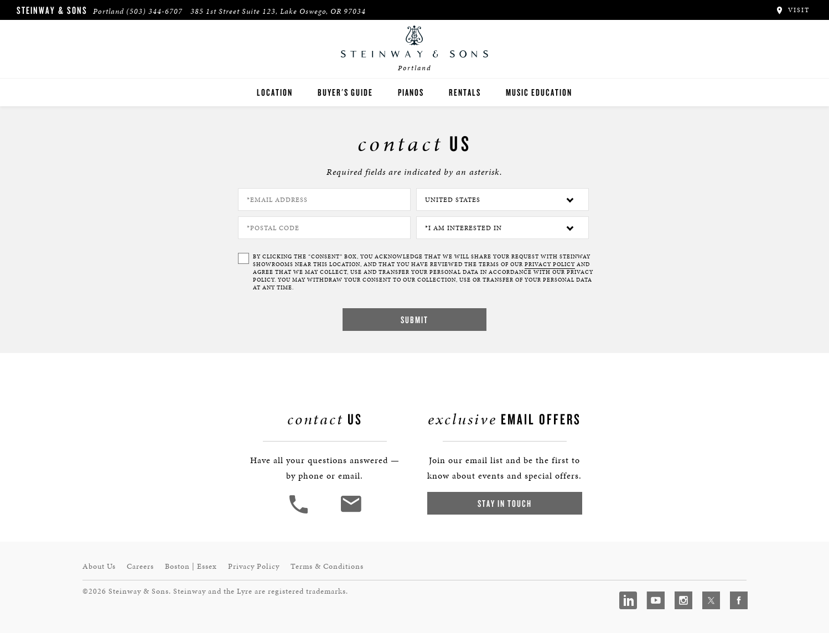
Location (275, 92)
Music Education (539, 92)
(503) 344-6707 (154, 11)
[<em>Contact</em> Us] (350, 512)
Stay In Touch (505, 503)
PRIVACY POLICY (550, 264)
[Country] (502, 199)
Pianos (411, 92)
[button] (300, 512)
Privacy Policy (253, 566)
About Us (99, 566)
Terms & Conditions (327, 566)
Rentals (465, 92)
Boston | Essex (191, 566)
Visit (792, 10)
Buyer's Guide (345, 92)
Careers (140, 566)
